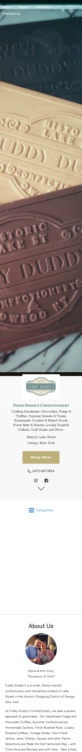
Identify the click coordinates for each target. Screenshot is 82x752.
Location (44, 7)
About (24, 7)
